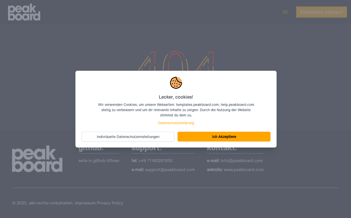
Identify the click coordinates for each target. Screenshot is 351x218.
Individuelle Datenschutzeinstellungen (128, 136)
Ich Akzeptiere (224, 136)
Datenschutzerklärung (176, 122)
